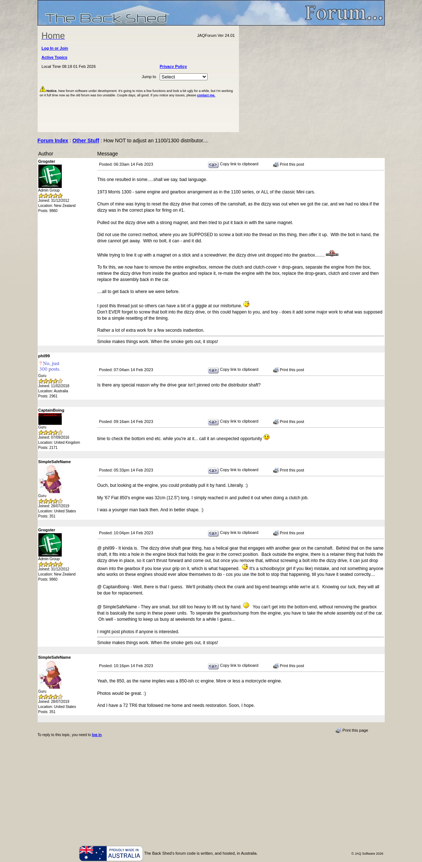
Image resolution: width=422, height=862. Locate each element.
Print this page (351, 730)
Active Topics (55, 57)
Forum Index (53, 140)
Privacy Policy (173, 66)
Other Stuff (85, 140)
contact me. (206, 95)
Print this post (288, 164)
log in (97, 735)
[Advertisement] (312, 79)
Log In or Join (55, 48)
